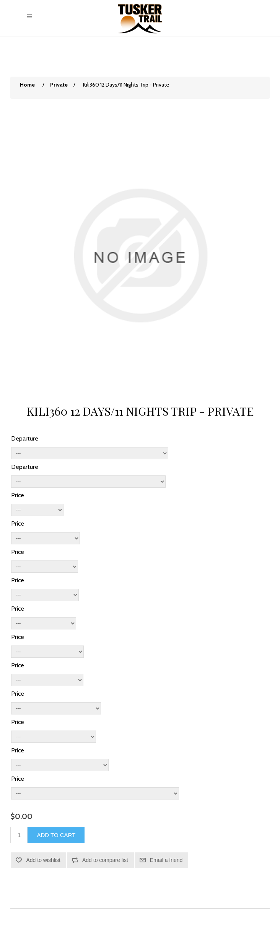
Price (17, 495)
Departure (24, 438)
